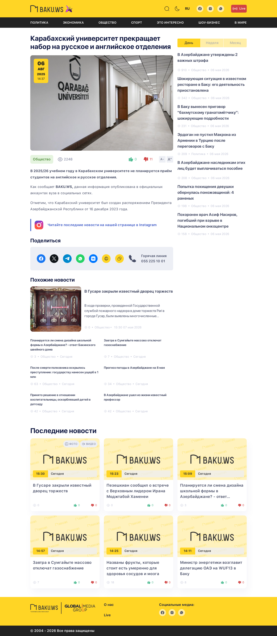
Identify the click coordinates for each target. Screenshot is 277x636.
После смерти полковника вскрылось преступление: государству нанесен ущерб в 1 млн (64, 372)
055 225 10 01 (153, 261)
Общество (107, 22)
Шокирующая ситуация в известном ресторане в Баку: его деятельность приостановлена (211, 84)
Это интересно (170, 22)
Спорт (136, 22)
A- (162, 159)
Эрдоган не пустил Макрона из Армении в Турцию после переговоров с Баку (206, 140)
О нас (109, 605)
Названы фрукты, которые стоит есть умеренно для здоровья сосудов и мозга (132, 568)
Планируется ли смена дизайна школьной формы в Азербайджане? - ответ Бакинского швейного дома (62, 345)
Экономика (73, 22)
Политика (39, 22)
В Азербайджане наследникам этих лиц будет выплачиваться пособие (211, 165)
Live (238, 8)
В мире (241, 22)
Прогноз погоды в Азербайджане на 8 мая (134, 367)
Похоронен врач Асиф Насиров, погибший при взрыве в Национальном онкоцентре (207, 220)
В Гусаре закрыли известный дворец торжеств (128, 291)
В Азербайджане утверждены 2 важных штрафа (207, 57)
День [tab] (189, 43)
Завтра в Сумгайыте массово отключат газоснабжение (132, 343)
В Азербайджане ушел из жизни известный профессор (135, 397)
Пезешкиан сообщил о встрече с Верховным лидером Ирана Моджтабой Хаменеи (137, 491)
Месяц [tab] (235, 43)
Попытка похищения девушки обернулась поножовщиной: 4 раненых (205, 192)
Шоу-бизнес (209, 22)
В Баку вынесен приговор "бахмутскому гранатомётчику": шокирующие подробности (208, 112)
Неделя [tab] (212, 43)
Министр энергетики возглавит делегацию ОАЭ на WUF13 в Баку (211, 568)
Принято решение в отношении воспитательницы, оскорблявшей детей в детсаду (60, 399)
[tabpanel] (212, 144)
